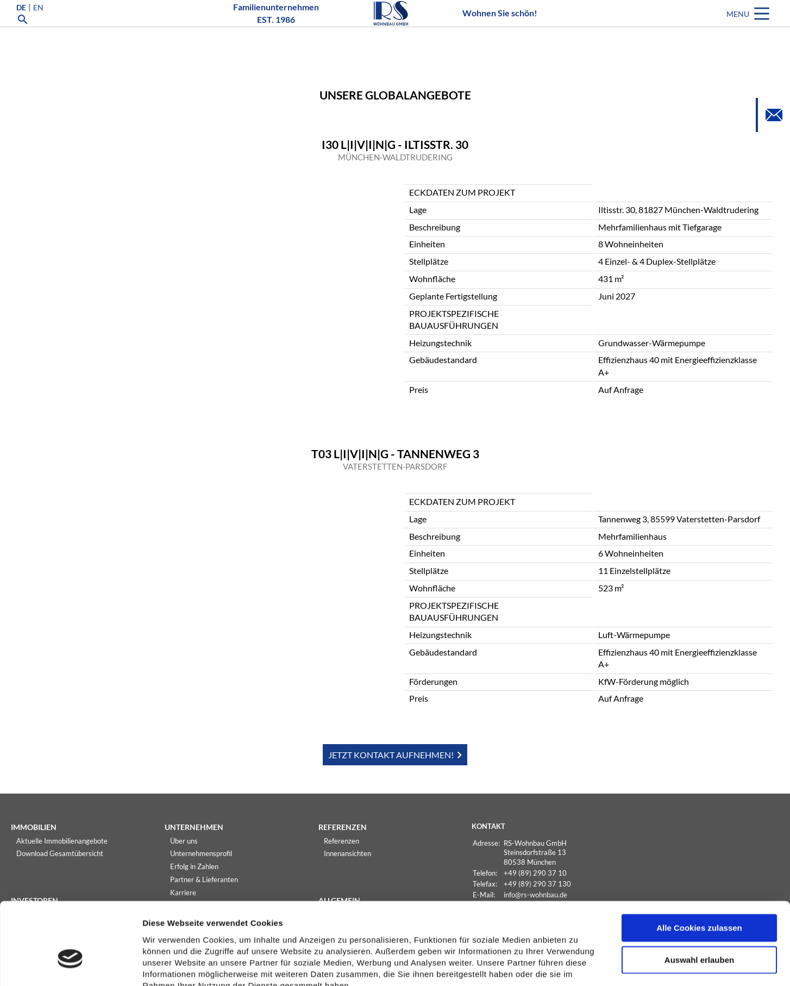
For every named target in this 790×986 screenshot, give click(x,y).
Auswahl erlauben (699, 896)
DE (21, 24)
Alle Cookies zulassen (699, 864)
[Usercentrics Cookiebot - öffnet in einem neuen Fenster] (70, 965)
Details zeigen (577, 965)
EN (38, 24)
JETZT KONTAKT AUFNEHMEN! (391, 755)
